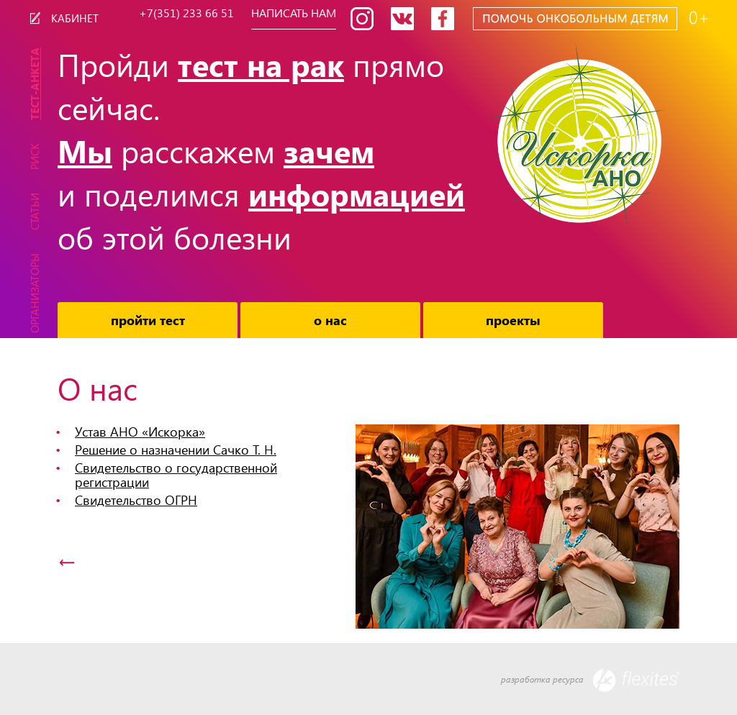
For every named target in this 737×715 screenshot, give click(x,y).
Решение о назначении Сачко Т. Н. (175, 449)
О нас (330, 320)
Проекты (513, 320)
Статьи (34, 211)
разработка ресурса (590, 680)
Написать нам (293, 13)
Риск (34, 156)
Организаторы (34, 293)
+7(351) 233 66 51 (186, 13)
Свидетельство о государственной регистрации (176, 474)
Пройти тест (148, 320)
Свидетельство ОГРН (136, 500)
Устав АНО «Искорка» (140, 431)
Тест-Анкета (34, 83)
